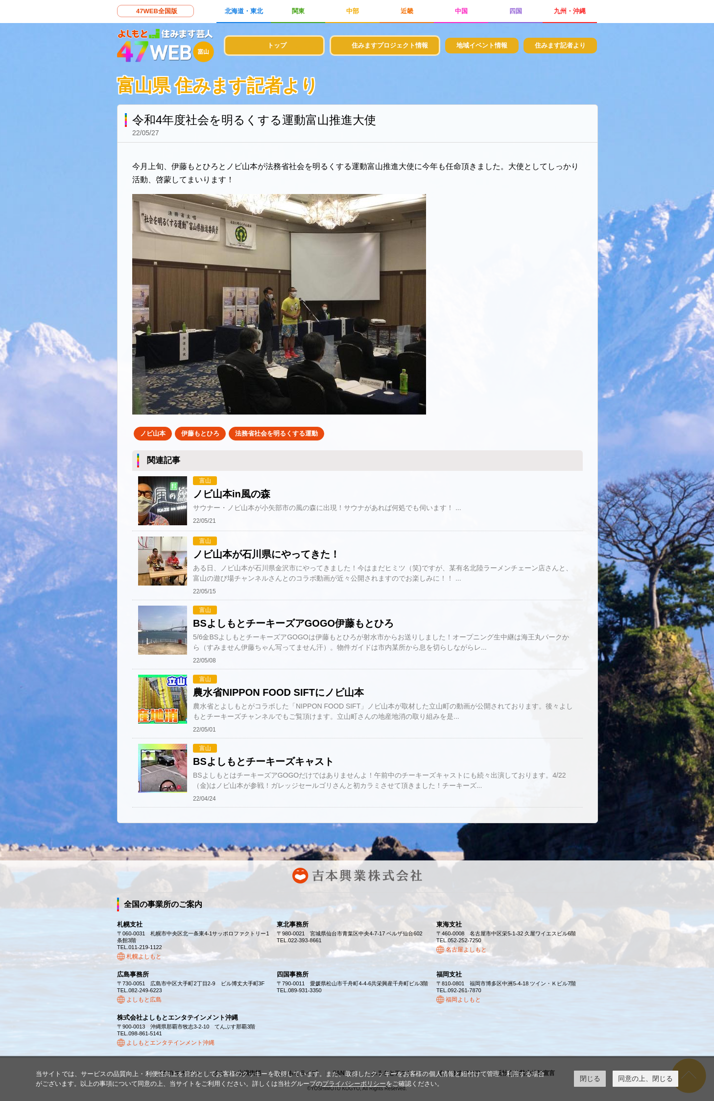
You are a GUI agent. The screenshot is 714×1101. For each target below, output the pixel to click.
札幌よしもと (144, 956)
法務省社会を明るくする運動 (276, 433)
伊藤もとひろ (200, 433)
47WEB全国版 (156, 11)
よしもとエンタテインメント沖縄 (170, 1042)
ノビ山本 (153, 433)
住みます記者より (560, 45)
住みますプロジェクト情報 (390, 45)
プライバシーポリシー (354, 1083)
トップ (276, 45)
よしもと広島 (144, 999)
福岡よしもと (463, 999)
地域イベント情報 (481, 45)
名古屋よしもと (466, 949)
